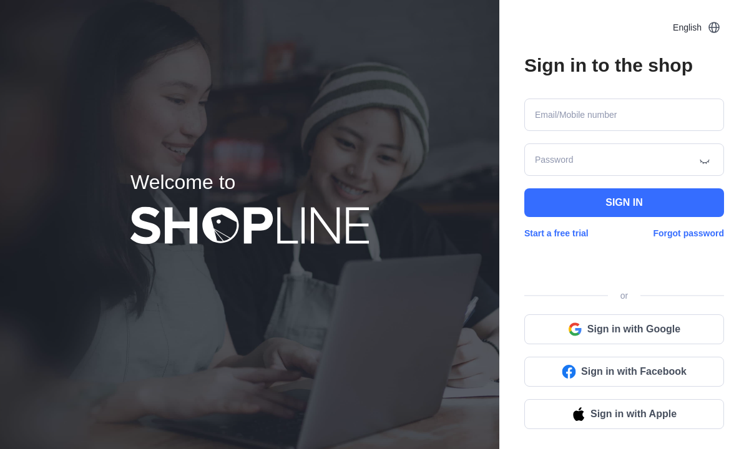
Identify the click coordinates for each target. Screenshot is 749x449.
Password (554, 160)
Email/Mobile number (576, 115)
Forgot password (688, 233)
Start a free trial (556, 233)
